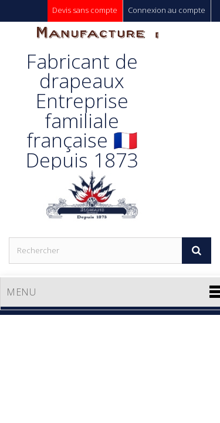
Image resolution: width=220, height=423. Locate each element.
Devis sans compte (84, 10)
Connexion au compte (166, 10)
